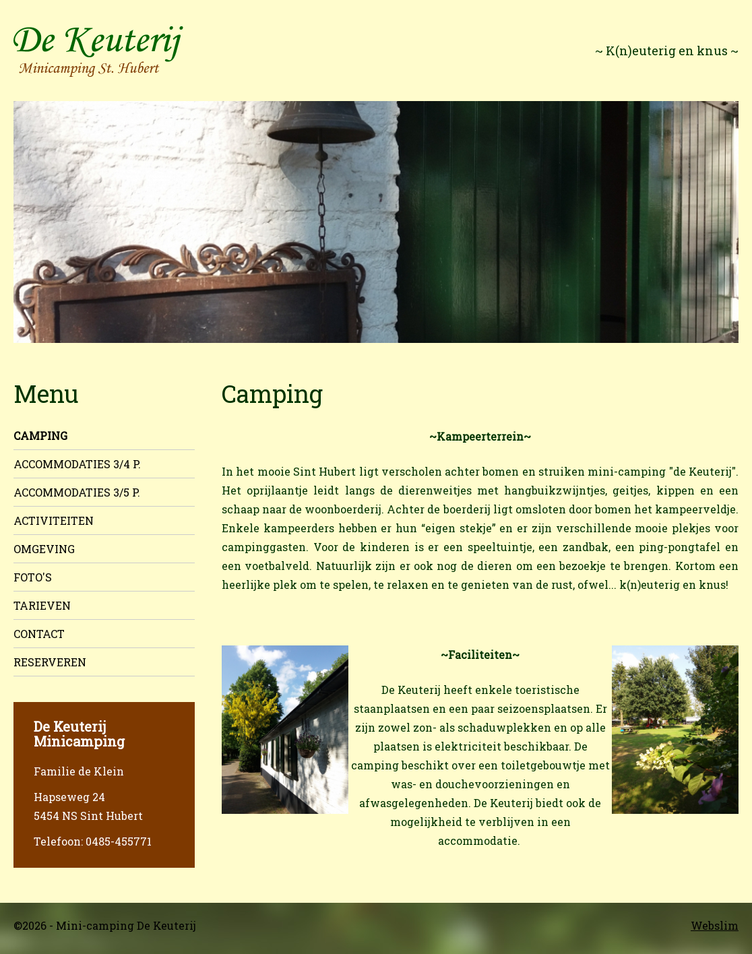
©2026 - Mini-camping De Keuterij (104, 925)
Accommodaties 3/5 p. (76, 492)
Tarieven (42, 605)
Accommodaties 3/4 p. (77, 464)
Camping (40, 435)
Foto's (32, 577)
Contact (39, 634)
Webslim (715, 925)
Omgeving (44, 549)
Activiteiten (53, 520)
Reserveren (49, 662)
